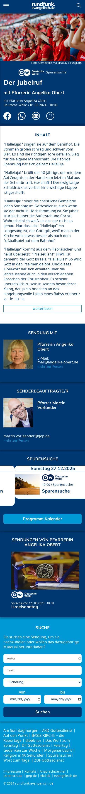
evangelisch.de (65, 775)
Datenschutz (12, 775)
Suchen (79, 5)
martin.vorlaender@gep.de (26, 436)
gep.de (31, 775)
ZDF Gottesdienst (49, 760)
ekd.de (45, 775)
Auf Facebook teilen (7, 116)
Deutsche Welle (15, 105)
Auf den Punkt (15, 735)
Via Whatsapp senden (22, 116)
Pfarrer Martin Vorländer (51, 405)
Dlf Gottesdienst (36, 745)
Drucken (50, 116)
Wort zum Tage (16, 760)
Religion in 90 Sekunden (23, 755)
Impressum (12, 771)
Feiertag (61, 745)
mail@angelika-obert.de (57, 362)
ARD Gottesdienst (57, 730)
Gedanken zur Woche (21, 750)
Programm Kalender (42, 518)
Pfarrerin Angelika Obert (28, 100)
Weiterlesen (43, 308)
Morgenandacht (58, 750)
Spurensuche (56, 72)
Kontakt (30, 771)
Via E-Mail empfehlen (36, 116)
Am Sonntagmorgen (20, 730)
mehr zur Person (50, 366)
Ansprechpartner (53, 771)
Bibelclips (33, 740)
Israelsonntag (24, 606)
